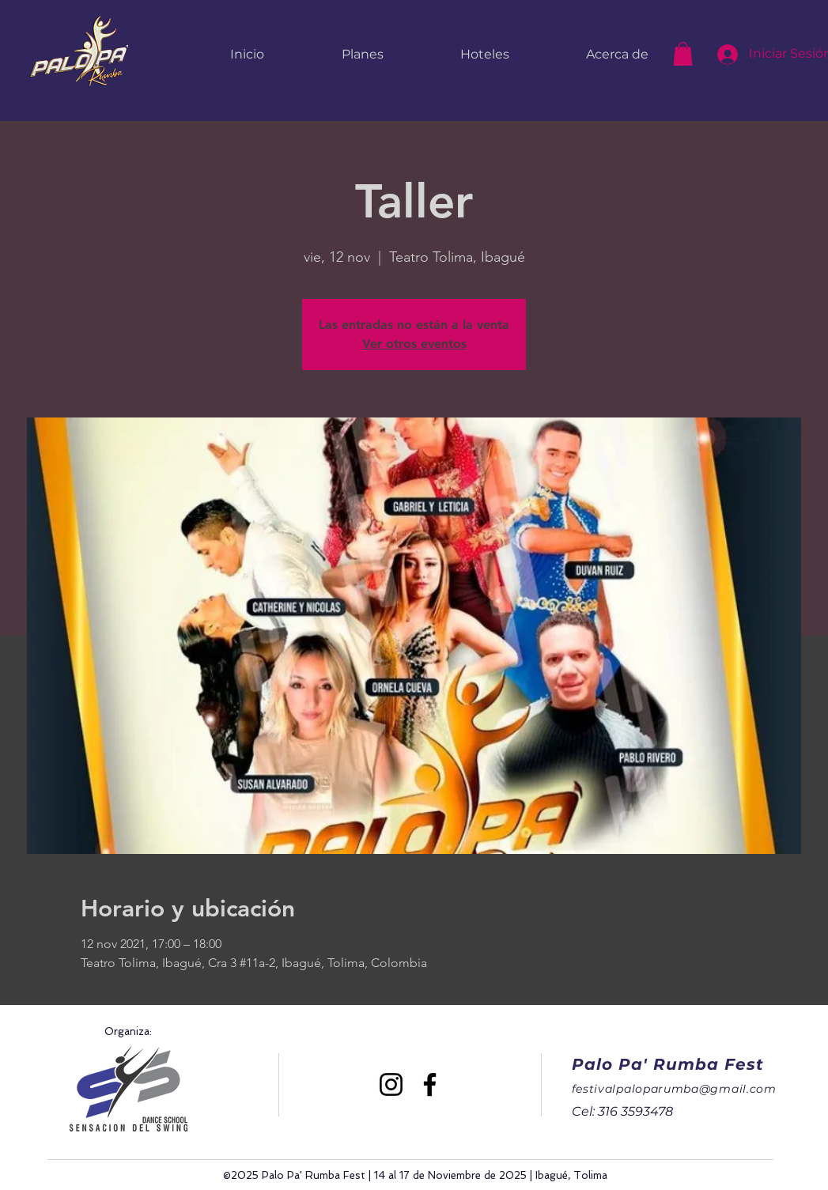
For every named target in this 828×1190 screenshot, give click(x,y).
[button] (683, 54)
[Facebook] (429, 1084)
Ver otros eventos (414, 343)
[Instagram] (391, 1084)
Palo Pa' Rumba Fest (668, 1064)
